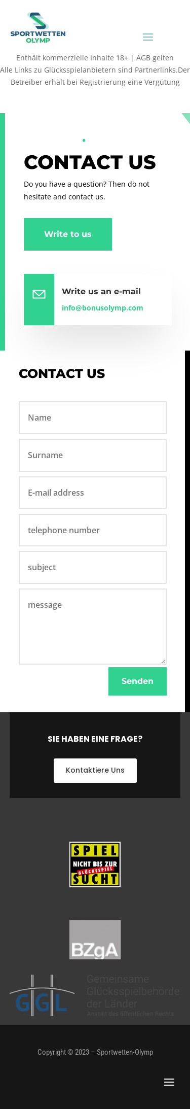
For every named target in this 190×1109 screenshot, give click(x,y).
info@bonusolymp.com (102, 308)
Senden (138, 681)
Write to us (68, 234)
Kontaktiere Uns (95, 770)
